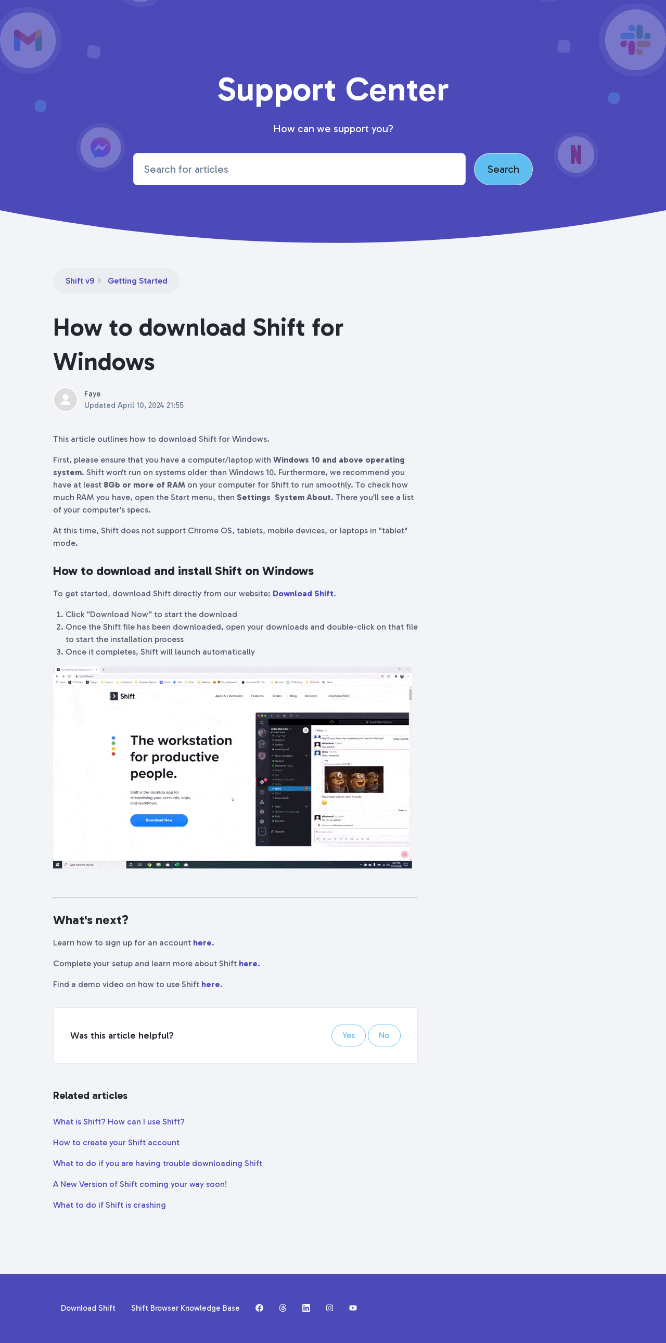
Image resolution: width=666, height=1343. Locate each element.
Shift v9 (80, 281)
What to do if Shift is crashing (109, 1205)
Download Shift (303, 593)
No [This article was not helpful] (384, 1035)
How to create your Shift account (116, 1142)
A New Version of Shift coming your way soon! (140, 1184)
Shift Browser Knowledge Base (185, 1308)
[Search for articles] (299, 169)
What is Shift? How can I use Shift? (119, 1122)
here (202, 943)
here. (249, 963)
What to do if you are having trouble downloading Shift (157, 1163)
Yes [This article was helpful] (348, 1035)
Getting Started (138, 281)
